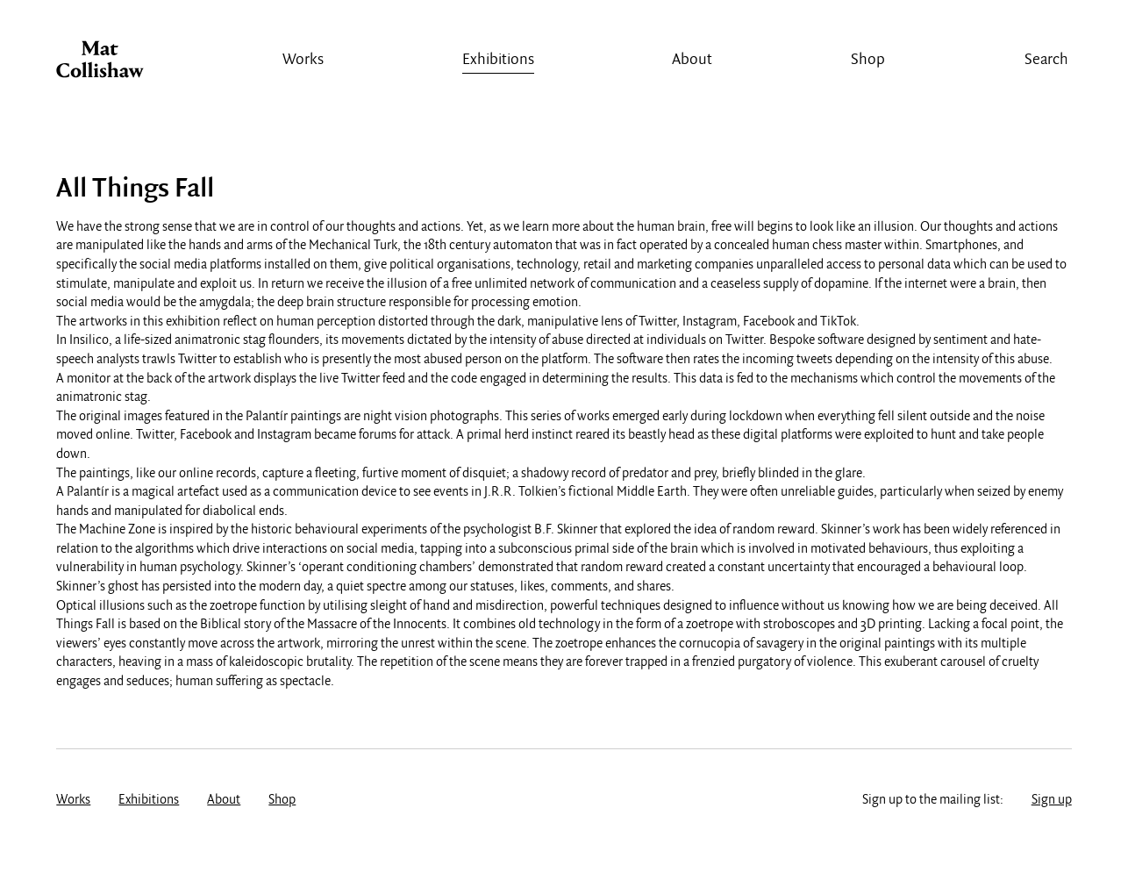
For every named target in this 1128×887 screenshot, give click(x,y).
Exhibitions (498, 60)
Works (303, 60)
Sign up (1052, 800)
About (692, 60)
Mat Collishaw (100, 64)
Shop (868, 60)
